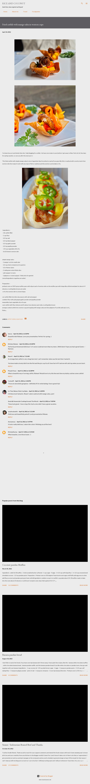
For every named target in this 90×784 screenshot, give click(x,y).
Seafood (19, 319)
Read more (84, 585)
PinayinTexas (12, 371)
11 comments (13, 585)
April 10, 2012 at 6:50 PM (21, 334)
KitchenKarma (12, 432)
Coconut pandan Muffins (13, 564)
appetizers (12, 319)
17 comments (13, 765)
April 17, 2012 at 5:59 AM (26, 432)
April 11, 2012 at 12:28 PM (26, 371)
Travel (24, 11)
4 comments (12, 675)
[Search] (82, 3)
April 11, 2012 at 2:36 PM (23, 381)
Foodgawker (35, 11)
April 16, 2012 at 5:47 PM (24, 422)
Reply (10, 339)
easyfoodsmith (13, 411)
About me (14, 11)
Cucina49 (11, 381)
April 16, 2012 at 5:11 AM (27, 411)
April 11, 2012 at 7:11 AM (22, 356)
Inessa (10, 334)
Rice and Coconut (13, 3)
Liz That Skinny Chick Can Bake (18, 391)
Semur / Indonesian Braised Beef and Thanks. (22, 744)
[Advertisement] (45, 480)
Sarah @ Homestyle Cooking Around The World (23, 401)
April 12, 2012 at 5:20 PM (37, 391)
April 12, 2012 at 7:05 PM (47, 401)
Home (4, 11)
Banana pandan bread (12, 654)
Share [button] (83, 319)
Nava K (10, 356)
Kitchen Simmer (13, 344)
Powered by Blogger (45, 776)
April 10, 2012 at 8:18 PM (27, 344)
